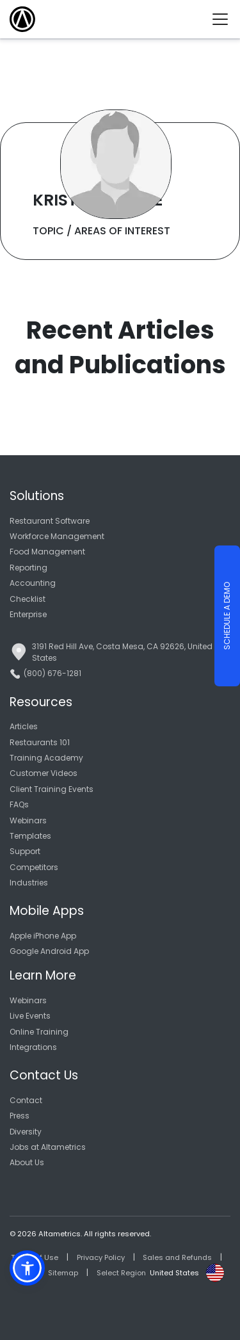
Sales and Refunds (177, 1257)
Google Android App (49, 951)
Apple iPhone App (43, 935)
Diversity (26, 1131)
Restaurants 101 (40, 742)
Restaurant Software (50, 520)
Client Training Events (51, 789)
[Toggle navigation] (225, 19)
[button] (27, 1268)
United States (174, 1273)
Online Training (39, 1031)
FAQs (19, 804)
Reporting (28, 567)
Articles (24, 726)
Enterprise (28, 614)
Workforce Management (57, 536)
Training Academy (46, 757)
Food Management (47, 551)
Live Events (30, 1015)
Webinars (28, 820)
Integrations (33, 1047)
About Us (27, 1162)
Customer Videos (43, 773)
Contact (26, 1100)
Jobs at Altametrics (48, 1147)
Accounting (33, 582)
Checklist (27, 598)
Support (25, 851)
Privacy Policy (101, 1257)
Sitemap (63, 1273)
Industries (29, 882)
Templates (30, 835)
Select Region (121, 1273)
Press (19, 1115)
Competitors (34, 867)
